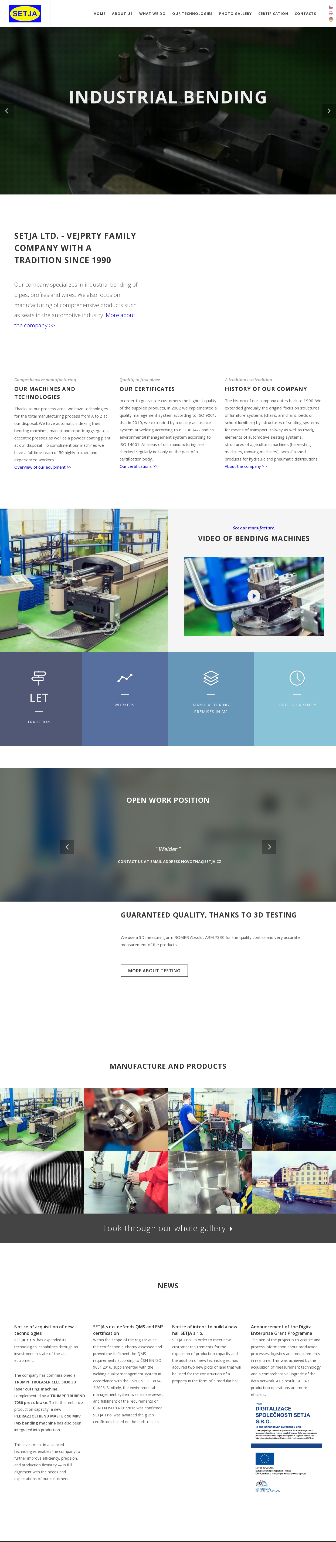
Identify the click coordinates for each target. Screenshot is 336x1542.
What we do (152, 13)
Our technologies (192, 13)
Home (100, 13)
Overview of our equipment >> (43, 467)
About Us (122, 13)
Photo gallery (235, 13)
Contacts (305, 13)
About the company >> (246, 466)
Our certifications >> (139, 466)
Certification (273, 13)
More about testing (154, 971)
